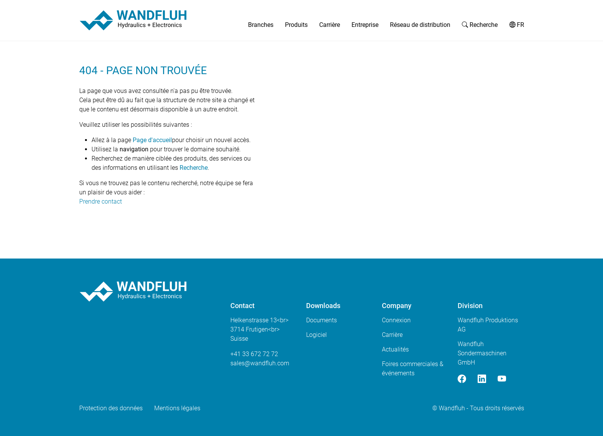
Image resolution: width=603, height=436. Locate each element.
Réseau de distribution (420, 24)
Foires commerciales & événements (412, 368)
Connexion (396, 320)
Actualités (395, 349)
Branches (260, 24)
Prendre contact (100, 201)
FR (516, 24)
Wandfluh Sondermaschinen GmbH (482, 353)
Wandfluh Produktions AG (488, 325)
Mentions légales (177, 408)
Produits (296, 24)
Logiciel (316, 334)
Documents (321, 320)
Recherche (480, 24)
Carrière (329, 24)
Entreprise (364, 24)
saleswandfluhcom (259, 363)
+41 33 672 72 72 (254, 354)
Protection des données (111, 408)
